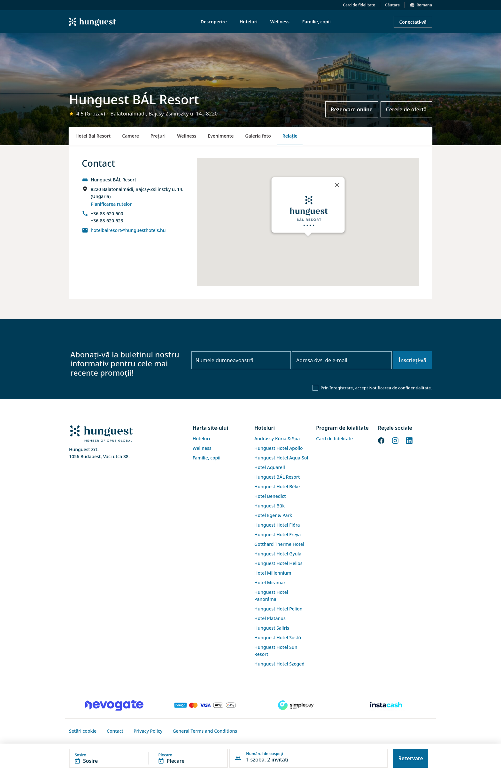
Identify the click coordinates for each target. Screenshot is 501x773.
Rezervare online (352, 109)
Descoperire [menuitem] (214, 22)
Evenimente (221, 136)
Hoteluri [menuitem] (249, 22)
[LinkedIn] (409, 440)
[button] (148, 758)
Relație (289, 136)
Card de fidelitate (359, 5)
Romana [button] (424, 5)
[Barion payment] (205, 705)
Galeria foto (258, 136)
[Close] (336, 185)
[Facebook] (381, 440)
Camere (130, 136)
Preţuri (158, 136)
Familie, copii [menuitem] (316, 22)
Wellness (186, 136)
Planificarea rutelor (111, 204)
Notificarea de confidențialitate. (400, 388)
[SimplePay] (295, 705)
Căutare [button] (392, 5)
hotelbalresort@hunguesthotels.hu (128, 230)
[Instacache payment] (386, 705)
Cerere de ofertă (406, 109)
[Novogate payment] (114, 705)
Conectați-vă (413, 22)
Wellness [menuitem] (279, 22)
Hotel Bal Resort (93, 136)
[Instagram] (395, 440)
